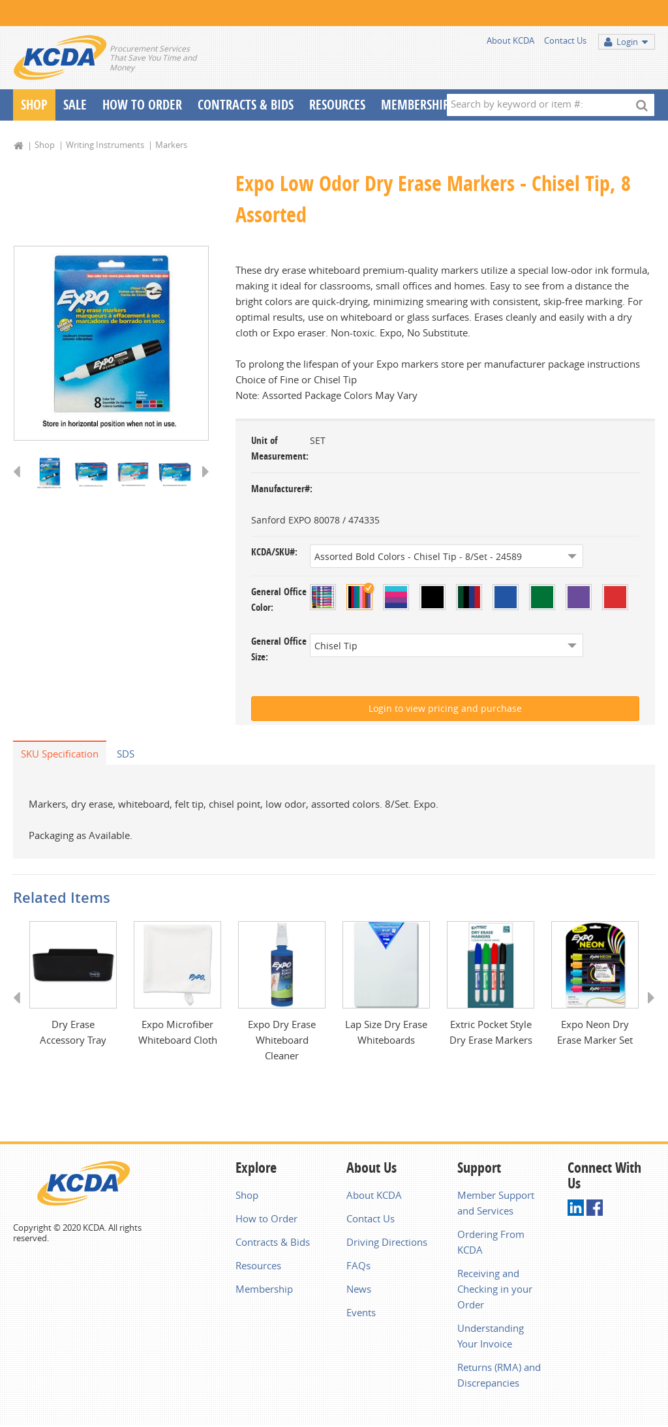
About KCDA (510, 40)
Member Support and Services (495, 1204)
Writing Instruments (105, 145)
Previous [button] (21, 484)
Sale (75, 104)
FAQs (358, 1266)
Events (361, 1313)
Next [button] (201, 484)
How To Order (142, 104)
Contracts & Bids (246, 104)
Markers (171, 145)
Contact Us (565, 40)
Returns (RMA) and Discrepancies (499, 1376)
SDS (125, 753)
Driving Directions (386, 1243)
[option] (111, 344)
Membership (415, 104)
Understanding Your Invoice (490, 1337)
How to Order (266, 1219)
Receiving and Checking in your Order (494, 1290)
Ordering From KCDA (490, 1243)
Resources (337, 104)
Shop (34, 104)
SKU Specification (60, 753)
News (358, 1290)
